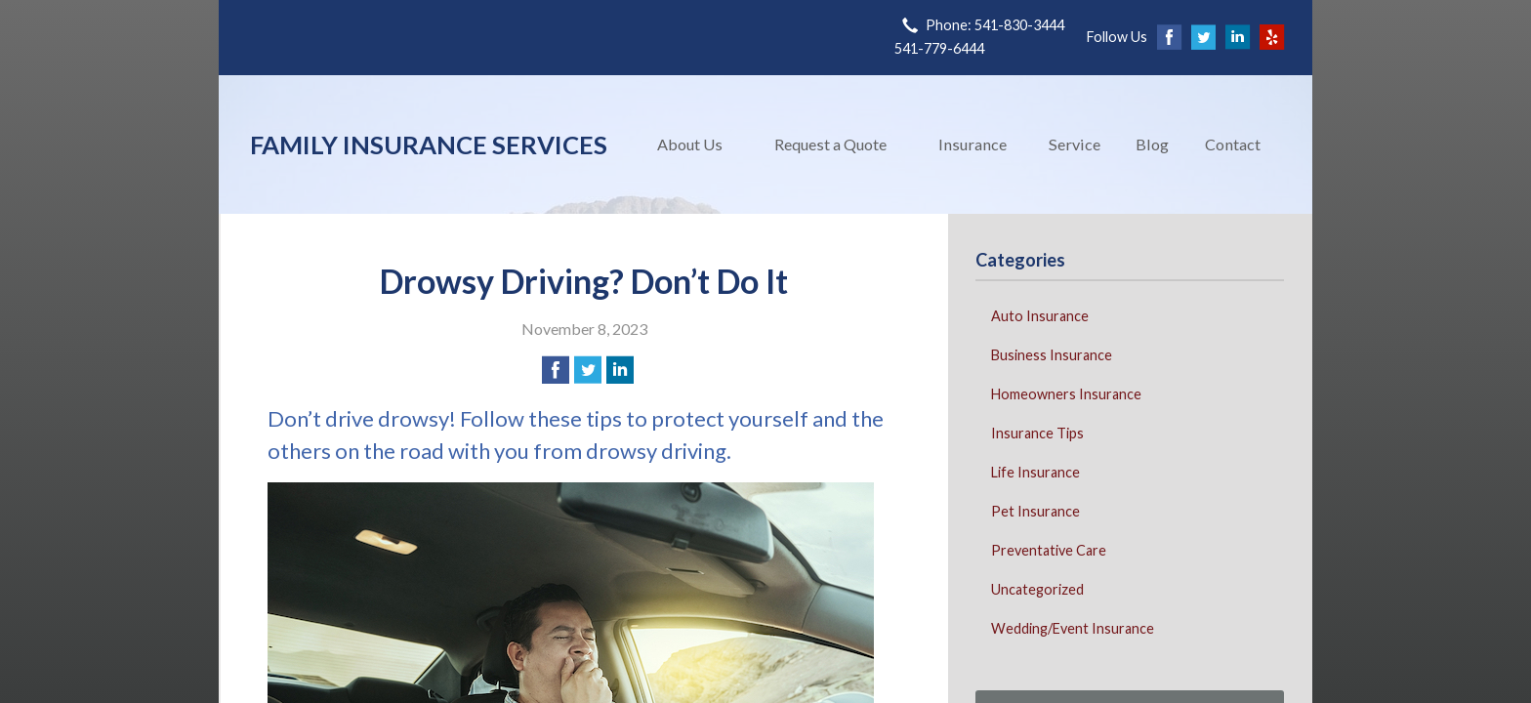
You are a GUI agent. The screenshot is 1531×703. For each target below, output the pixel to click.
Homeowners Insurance (1066, 394)
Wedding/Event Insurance (1072, 628)
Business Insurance (1051, 355)
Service (1074, 144)
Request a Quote (830, 144)
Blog (1152, 144)
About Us (690, 144)
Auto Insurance (1040, 316)
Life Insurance (1035, 472)
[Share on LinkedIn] (620, 370)
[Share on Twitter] (587, 370)
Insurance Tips (1037, 433)
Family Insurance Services (428, 144)
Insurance (972, 144)
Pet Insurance (1035, 511)
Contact (1233, 144)
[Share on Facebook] (555, 370)
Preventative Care (1048, 550)
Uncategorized (1037, 589)
